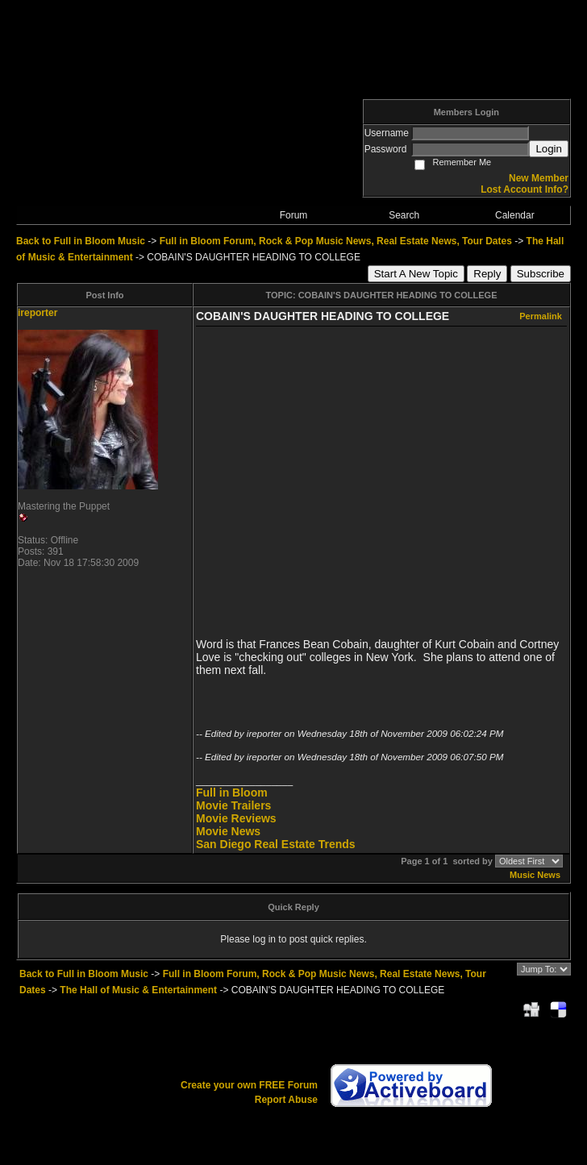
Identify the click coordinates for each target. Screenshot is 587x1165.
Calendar (515, 215)
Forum (294, 215)
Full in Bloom (232, 792)
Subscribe (540, 274)
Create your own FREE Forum (249, 1085)
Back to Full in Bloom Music (80, 241)
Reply (487, 274)
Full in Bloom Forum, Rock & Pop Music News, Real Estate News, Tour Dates (336, 241)
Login (548, 149)
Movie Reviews (236, 818)
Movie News (228, 831)
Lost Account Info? (524, 189)
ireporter (37, 312)
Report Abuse (286, 1099)
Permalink (540, 316)
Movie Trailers (233, 805)
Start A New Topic (416, 274)
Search (404, 215)
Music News (535, 875)
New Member (538, 178)
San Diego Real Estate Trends (276, 844)
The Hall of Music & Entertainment (138, 990)
